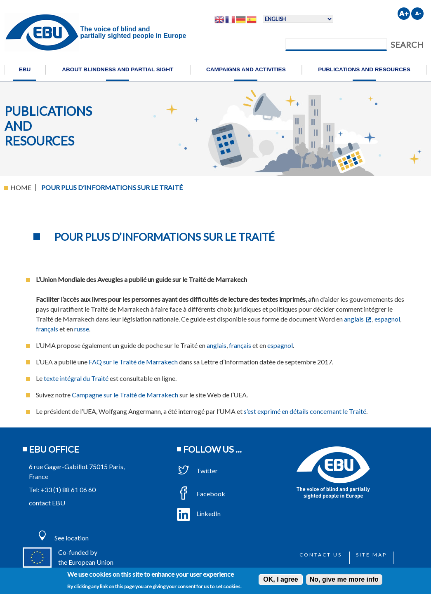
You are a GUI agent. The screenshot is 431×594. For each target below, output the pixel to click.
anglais (357, 319)
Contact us (320, 555)
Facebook (201, 494)
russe (81, 329)
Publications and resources (364, 69)
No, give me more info (344, 579)
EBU (25, 69)
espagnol (387, 319)
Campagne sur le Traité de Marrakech (125, 395)
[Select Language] (298, 19)
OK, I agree (280, 579)
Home (20, 187)
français (47, 329)
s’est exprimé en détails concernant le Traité (305, 411)
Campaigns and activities (246, 69)
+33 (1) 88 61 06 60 (68, 489)
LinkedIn (199, 513)
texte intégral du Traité (76, 378)
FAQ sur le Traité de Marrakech (133, 362)
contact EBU (47, 503)
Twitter (197, 470)
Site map (371, 555)
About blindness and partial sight (117, 69)
